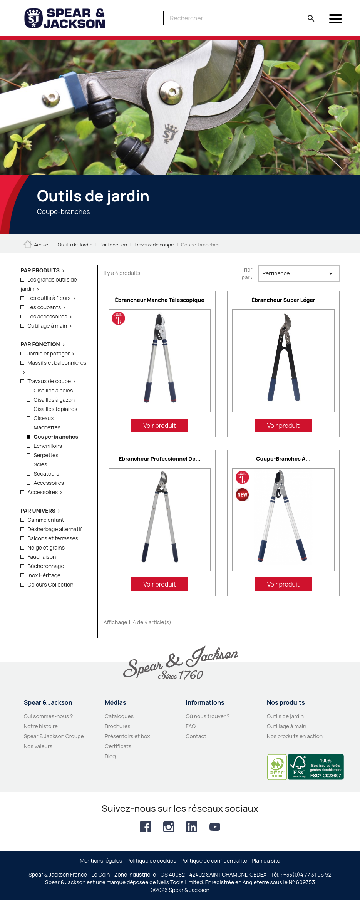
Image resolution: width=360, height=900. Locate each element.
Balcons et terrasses (52, 538)
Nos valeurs (38, 746)
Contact (196, 736)
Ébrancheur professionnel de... (160, 458)
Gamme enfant (45, 519)
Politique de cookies (151, 860)
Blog (110, 756)
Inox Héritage (43, 575)
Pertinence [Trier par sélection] (299, 273)
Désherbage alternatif (54, 529)
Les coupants (44, 307)
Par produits (39, 270)
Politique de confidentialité (214, 860)
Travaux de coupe (49, 381)
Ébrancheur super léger (283, 299)
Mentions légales (101, 860)
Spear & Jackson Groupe (54, 736)
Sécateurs (46, 473)
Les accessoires (47, 316)
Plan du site (266, 860)
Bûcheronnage (45, 566)
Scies (40, 464)
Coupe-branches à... (283, 458)
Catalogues (119, 716)
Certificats (118, 746)
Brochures (118, 726)
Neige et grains (46, 547)
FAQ (191, 726)
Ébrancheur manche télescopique (159, 299)
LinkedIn (191, 826)
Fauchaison (41, 556)
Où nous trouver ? (208, 716)
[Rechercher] (240, 18)
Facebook (145, 826)
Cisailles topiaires (55, 408)
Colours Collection (50, 584)
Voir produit (159, 425)
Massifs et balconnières (56, 362)
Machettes (46, 427)
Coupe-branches (55, 436)
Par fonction (40, 344)
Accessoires (48, 482)
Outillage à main (47, 325)
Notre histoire (41, 726)
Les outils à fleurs (48, 298)
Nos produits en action (295, 736)
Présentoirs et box (127, 736)
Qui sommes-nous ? (48, 716)
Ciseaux (43, 418)
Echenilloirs (47, 445)
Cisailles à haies (53, 390)
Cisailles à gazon (54, 399)
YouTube (214, 826)
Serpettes (45, 455)
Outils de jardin (285, 716)
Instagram (168, 826)
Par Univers (37, 510)
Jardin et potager (48, 353)
